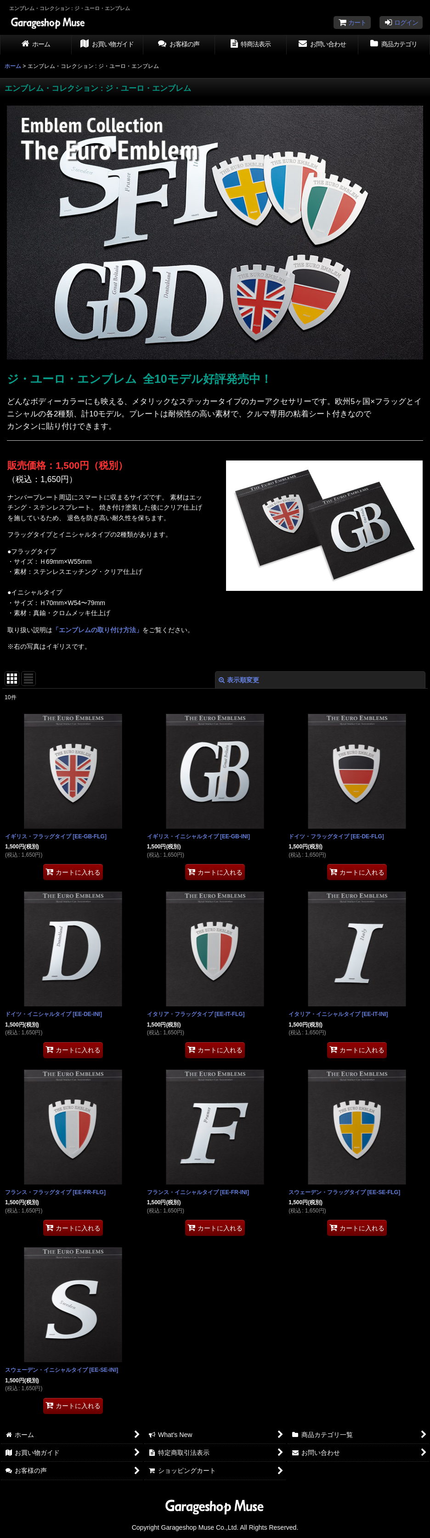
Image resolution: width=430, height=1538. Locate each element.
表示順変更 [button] (239, 680)
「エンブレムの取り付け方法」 (97, 630)
